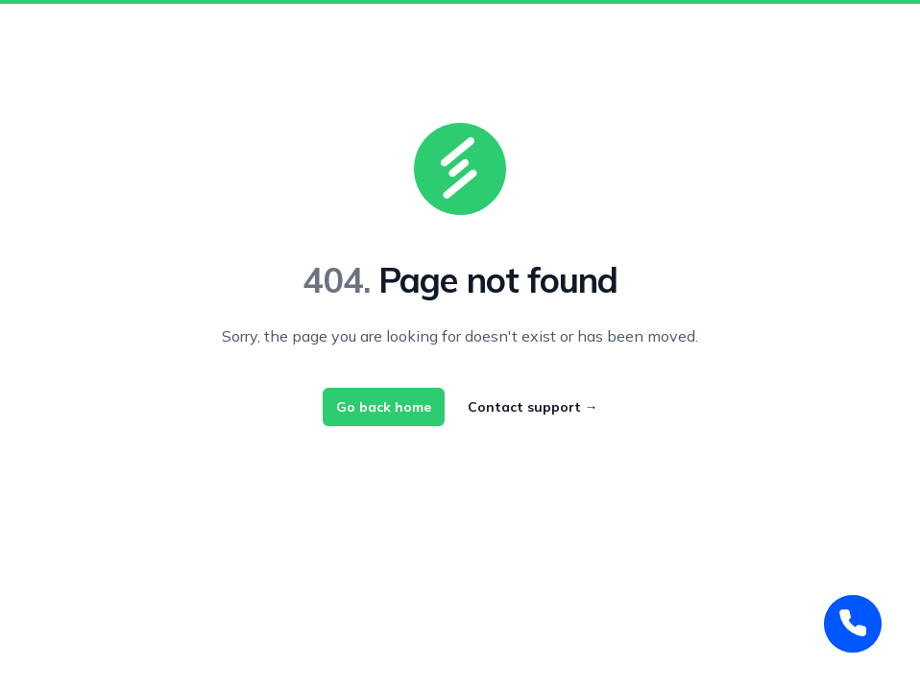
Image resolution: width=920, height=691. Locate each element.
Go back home (383, 407)
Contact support (533, 407)
